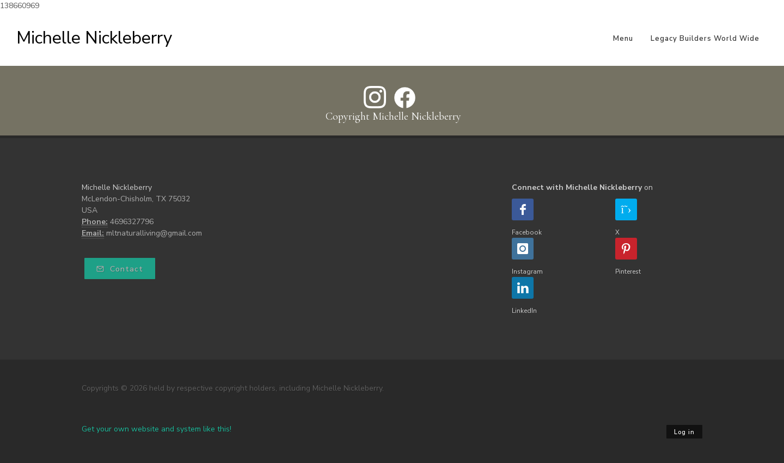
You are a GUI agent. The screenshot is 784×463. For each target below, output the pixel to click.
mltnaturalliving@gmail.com (154, 233)
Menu (623, 39)
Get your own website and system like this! (156, 429)
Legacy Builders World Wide (705, 39)
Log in (684, 432)
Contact (119, 269)
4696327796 (132, 222)
